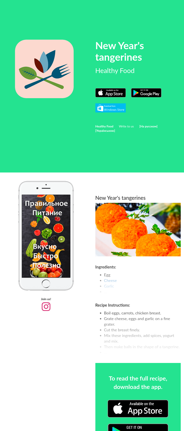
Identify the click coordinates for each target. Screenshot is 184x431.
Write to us (126, 126)
